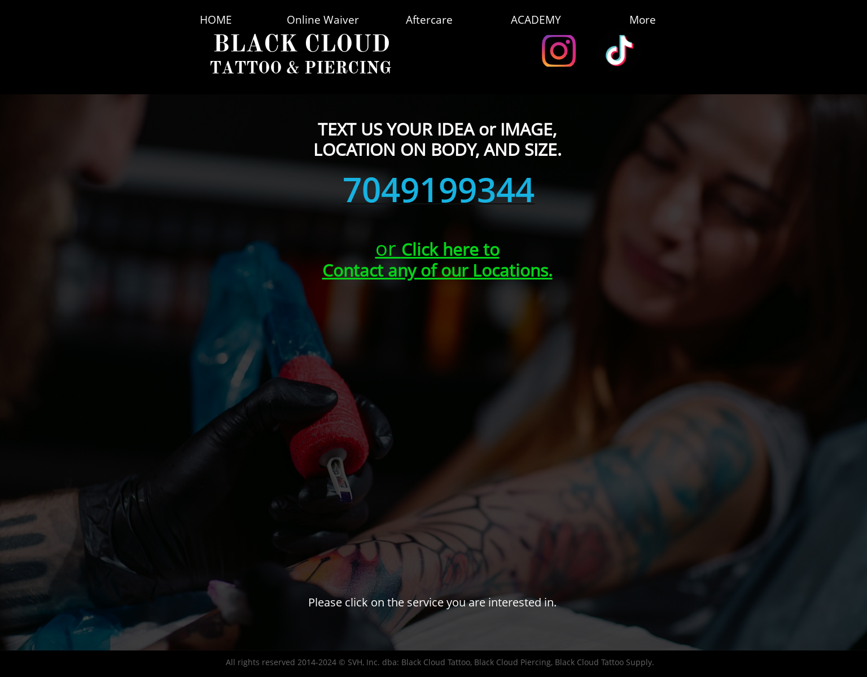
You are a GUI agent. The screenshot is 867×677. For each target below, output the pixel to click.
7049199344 (439, 189)
